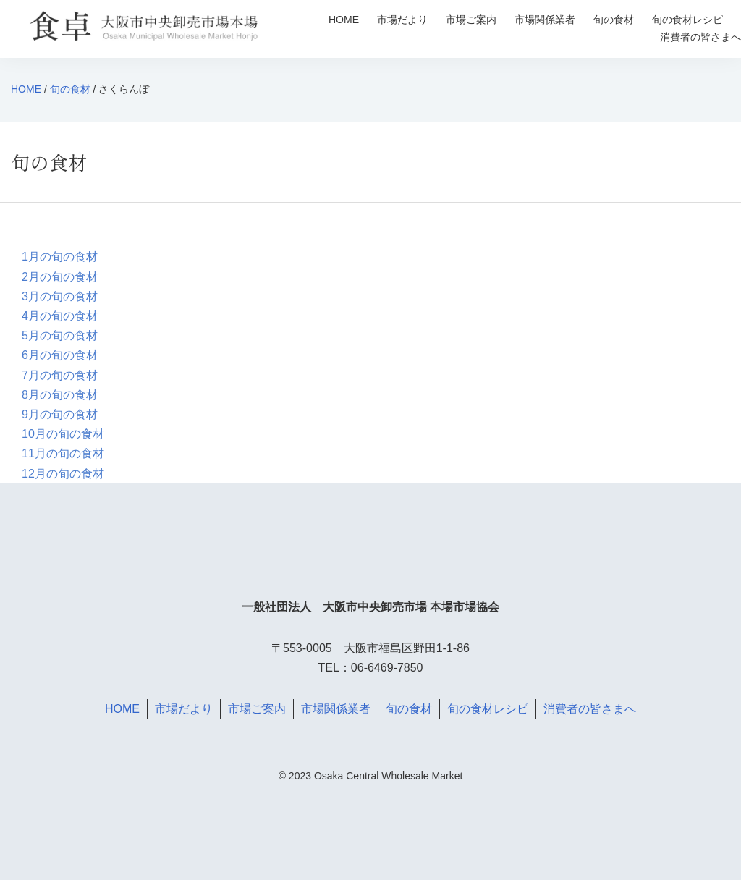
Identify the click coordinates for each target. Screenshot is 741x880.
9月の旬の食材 (60, 414)
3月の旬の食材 (60, 296)
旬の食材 (613, 19)
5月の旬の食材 (60, 335)
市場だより (402, 19)
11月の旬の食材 (63, 453)
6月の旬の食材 (60, 355)
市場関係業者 (545, 19)
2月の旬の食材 (60, 277)
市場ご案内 (471, 19)
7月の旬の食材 (60, 375)
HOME (344, 19)
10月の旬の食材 (63, 434)
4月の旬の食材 (60, 316)
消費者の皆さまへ (700, 37)
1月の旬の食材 (60, 256)
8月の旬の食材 (60, 395)
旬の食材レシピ (687, 19)
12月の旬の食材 (63, 474)
